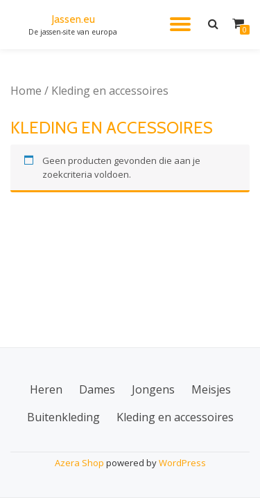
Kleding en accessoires (175, 417)
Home (26, 90)
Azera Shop (79, 462)
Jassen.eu (73, 19)
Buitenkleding (63, 417)
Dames (97, 389)
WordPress (182, 462)
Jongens (153, 389)
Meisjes (211, 389)
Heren (46, 389)
